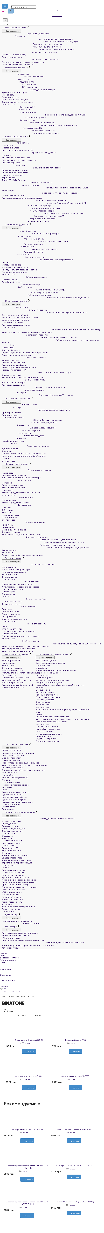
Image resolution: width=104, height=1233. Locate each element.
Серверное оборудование (29, 153)
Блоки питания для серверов (16, 157)
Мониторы (13, 165)
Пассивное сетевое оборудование (37, 259)
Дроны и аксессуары (23, 380)
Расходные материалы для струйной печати (24, 456)
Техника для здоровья (12, 767)
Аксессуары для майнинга (28, 130)
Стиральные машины (12, 601)
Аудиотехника (17, 480)
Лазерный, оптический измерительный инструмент (60, 685)
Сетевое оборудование (15, 224)
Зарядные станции (11, 909)
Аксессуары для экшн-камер (16, 502)
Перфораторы (43, 665)
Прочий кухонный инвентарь (15, 884)
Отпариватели (9, 616)
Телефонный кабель (11, 282)
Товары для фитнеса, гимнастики (18, 753)
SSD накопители (19, 84)
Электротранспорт (12, 758)
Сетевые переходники (25, 221)
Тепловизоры (8, 807)
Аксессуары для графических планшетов (22, 198)
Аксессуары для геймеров (14, 365)
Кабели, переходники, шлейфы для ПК (40, 125)
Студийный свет (10, 517)
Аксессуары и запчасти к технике (18, 649)
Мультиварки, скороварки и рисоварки (20, 587)
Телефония (14, 438)
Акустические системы (13, 487)
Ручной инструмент (45, 692)
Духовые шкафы (9, 577)
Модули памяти (18, 82)
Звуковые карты (18, 120)
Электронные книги (11, 375)
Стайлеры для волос (12, 629)
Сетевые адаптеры (22, 244)
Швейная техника (20, 641)
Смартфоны (15, 307)
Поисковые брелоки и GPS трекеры (37, 395)
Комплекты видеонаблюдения (16, 860)
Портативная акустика (13, 485)
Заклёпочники (43, 704)
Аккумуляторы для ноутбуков (31, 47)
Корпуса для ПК (18, 107)
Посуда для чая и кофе (13, 875)
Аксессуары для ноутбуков (29, 52)
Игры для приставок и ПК (14, 370)
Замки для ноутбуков (12, 57)
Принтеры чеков (10, 415)
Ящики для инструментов (48, 697)
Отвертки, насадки (45, 699)
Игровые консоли (10, 360)
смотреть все (8, 104)
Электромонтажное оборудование (19, 887)
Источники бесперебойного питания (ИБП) (44, 203)
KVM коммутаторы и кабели (30, 292)
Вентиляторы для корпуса (15, 99)
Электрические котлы (13, 687)
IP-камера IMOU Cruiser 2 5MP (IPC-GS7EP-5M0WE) (74, 1202)
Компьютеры (15, 143)
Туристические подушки (14, 799)
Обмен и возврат (8, 960)
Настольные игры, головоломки (17, 921)
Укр (5, 988)
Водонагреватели (11, 660)
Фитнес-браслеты (11, 350)
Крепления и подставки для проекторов (21, 534)
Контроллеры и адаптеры (28, 122)
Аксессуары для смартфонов (16, 325)
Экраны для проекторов (14, 530)
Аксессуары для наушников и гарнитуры (21, 492)
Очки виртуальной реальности (33, 387)
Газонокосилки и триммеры (49, 734)
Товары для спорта (11, 750)
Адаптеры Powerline (22, 252)
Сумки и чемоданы (11, 782)
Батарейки (7, 552)
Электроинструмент (46, 660)
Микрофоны (7, 490)
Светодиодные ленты (12, 841)
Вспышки (6, 512)
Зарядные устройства (25, 335)
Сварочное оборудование (48, 673)
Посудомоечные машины (14, 572)
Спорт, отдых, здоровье (15, 744)
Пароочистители (10, 611)
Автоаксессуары (10, 948)
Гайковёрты (41, 668)
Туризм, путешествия (12, 794)
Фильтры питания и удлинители (34, 200)
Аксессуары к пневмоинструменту (52, 680)
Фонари (6, 780)
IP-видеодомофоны (11, 821)
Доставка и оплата (9, 958)
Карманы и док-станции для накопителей (44, 115)
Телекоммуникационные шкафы (33, 290)
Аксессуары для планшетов (30, 59)
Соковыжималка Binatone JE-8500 (29, 1076)
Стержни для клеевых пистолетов (52, 717)
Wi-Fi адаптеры (18, 246)
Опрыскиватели (43, 736)
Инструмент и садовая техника (53, 654)
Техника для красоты (24, 624)
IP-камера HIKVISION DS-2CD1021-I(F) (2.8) (27, 1129)
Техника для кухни (21, 582)
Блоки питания (17, 109)
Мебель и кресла (10, 894)
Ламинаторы (16, 425)
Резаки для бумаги (21, 430)
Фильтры (8, 1010)
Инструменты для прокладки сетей (19, 270)
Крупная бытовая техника (28, 564)
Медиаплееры (9, 500)
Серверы (6, 155)
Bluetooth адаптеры (23, 257)
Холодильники (9, 567)
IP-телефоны (16, 254)
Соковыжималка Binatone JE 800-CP (29, 1040)
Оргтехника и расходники (16, 398)
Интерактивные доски (25, 537)
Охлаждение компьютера (28, 89)
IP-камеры (7, 853)
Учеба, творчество (21, 923)
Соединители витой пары (14, 272)
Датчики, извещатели (12, 831)
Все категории (11, 30)
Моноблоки (7, 145)
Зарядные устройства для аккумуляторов (22, 555)
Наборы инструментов (47, 695)
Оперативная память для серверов (19, 160)
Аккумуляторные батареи (28, 211)
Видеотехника (17, 497)
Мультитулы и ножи (11, 804)
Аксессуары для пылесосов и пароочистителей (25, 646)
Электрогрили (9, 591)
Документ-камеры (11, 532)
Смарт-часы (8, 347)
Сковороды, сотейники (13, 872)
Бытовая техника (12, 558)
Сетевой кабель (10, 279)
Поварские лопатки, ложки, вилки (18, 882)
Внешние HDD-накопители (15, 173)
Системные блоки (10, 148)
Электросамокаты (11, 760)
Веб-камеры (8, 190)
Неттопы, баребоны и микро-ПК (17, 150)
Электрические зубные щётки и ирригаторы (23, 770)
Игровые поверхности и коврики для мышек (45, 188)
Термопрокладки (10, 97)
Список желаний (52, 979)
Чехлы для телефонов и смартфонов (20, 317)
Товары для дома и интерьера (18, 812)
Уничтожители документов (29, 422)
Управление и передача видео (17, 863)
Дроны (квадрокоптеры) (13, 382)
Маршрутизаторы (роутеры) (30, 233)
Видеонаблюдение (11, 850)
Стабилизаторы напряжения (31, 208)
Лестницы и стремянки (47, 726)
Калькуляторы (17, 433)
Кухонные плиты (10, 574)
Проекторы (7, 525)
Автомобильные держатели (15, 935)
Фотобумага (8, 451)
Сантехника (8, 911)
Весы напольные (10, 772)
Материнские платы (23, 76)
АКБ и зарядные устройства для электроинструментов (62, 719)
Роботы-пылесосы (11, 614)
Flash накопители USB (12, 175)
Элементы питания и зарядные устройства (45, 547)
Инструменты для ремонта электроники (43, 213)
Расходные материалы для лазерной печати (24, 453)
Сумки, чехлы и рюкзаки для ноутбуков (40, 41)
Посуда (5, 867)
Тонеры (5, 458)
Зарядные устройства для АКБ (33, 216)
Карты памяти (9, 177)
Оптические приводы (24, 117)
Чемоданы (7, 787)
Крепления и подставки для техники (38, 545)
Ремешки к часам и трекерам (16, 355)
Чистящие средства (23, 435)
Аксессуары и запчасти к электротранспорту (24, 765)
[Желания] (27, 1091)
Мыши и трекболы (20, 185)
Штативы (6, 507)
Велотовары (8, 809)
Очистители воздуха (12, 668)
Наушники (7, 483)
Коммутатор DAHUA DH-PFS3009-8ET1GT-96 (74, 1129)
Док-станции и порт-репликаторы (37, 39)
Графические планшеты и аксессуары (40, 193)
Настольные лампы (11, 843)
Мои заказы (52, 968)
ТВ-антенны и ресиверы (14, 475)
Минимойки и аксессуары (48, 729)
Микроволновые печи (12, 589)
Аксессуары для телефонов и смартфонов (44, 312)
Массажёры (7, 775)
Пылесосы (7, 609)
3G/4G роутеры (19, 231)
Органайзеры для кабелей (15, 315)
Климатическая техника (15, 654)
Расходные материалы (25, 446)
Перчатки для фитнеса (13, 755)
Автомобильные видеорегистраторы (20, 933)
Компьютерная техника (15, 136)
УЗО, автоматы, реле (12, 892)
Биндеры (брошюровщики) (29, 428)
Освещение (7, 836)
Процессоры (15, 74)
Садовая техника (44, 731)
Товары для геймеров (24, 357)
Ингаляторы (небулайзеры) (15, 777)
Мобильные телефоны (24, 310)
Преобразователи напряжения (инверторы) (23, 940)
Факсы (9, 443)
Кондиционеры (9, 663)
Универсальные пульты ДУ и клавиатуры (21, 477)
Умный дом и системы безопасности (38, 818)
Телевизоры (7, 473)
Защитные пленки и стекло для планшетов (23, 62)
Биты (38, 712)
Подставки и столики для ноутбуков (38, 49)
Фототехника (16, 505)
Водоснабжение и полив (47, 741)
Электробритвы (10, 633)
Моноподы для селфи (12, 322)
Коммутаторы (16, 236)
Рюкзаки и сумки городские (15, 785)
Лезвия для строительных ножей (51, 721)
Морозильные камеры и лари (16, 569)
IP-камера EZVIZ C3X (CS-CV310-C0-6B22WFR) (74, 1166)
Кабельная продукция (24, 277)
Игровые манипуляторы (13, 362)
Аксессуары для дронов (13, 385)
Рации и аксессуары (23, 390)
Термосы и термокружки (14, 870)
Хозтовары (7, 904)
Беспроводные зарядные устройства (39, 337)
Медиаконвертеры (21, 284)
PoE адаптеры (17, 287)
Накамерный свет (10, 515)
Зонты (5, 789)
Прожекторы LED (10, 848)
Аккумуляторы (9, 550)
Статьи (3, 963)
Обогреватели (9, 675)
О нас (3, 955)
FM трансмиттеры (11, 938)
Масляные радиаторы (13, 682)
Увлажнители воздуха (12, 670)
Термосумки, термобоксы (14, 797)
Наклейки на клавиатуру (14, 54)
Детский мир (10, 915)
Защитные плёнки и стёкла (15, 320)
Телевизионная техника (26, 470)
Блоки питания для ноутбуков (32, 44)
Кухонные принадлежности (15, 877)
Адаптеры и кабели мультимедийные (39, 540)
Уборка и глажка (19, 606)
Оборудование (43, 690)
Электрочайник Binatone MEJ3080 (75, 1076)
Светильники (8, 845)
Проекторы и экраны (23, 522)
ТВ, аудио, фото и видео (15, 464)
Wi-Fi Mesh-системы (23, 239)
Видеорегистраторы (12, 858)
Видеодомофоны (10, 823)
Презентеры (8, 527)
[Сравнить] (30, 1091)
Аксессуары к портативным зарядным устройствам (27, 332)
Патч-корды (8, 262)
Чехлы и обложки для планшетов (18, 64)
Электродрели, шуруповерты (50, 663)
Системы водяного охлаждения (17, 102)
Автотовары (9, 926)
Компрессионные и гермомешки (17, 802)
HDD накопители (19, 87)
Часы (8, 345)
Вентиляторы (8, 665)
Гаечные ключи (43, 702)
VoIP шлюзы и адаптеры (26, 295)
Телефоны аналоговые (13, 441)
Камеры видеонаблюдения (15, 855)
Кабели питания (19, 112)
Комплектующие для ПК (15, 67)
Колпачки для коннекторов (15, 267)
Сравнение (52, 973)
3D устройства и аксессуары (32, 420)
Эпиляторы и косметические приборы (20, 636)
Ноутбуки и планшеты (14, 27)
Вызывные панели (10, 826)
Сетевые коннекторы (12, 265)
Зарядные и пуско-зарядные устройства (43, 943)
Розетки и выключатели (13, 889)
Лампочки (7, 838)
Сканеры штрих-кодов (13, 417)
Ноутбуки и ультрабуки (25, 33)
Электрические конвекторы (16, 677)
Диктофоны (14, 392)
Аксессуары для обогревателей (17, 685)
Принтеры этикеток (11, 412)
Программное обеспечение (30, 133)
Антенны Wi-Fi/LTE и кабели (30, 249)
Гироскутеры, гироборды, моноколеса (20, 763)
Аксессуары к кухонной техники (17, 651)
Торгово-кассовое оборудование (36, 410)
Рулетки (40, 687)
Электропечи (8, 594)
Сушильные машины (11, 604)
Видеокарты (15, 79)
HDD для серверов (11, 162)
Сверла (39, 714)
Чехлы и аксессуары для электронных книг (23, 377)
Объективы (7, 510)
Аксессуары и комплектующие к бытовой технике (51, 644)
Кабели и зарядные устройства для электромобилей (28, 945)
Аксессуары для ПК (22, 128)
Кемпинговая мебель (12, 902)
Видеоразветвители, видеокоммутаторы (43, 542)
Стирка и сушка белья (24, 599)
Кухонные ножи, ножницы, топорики (19, 880)
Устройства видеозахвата (29, 218)
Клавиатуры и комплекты (27, 182)
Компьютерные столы (12, 899)
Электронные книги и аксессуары (36, 372)
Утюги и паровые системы (14, 619)
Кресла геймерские (11, 897)
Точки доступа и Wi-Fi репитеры (35, 241)
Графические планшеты (13, 195)
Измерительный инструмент (49, 682)
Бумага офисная (10, 448)
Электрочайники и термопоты (17, 584)
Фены (4, 626)
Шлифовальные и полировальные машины (56, 670)
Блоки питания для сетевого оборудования (45, 297)
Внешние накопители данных (32, 168)
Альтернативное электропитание (18, 906)
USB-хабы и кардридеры (27, 205)
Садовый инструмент (46, 739)
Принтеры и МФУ (19, 405)
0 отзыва (26, 1043)
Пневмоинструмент (45, 677)
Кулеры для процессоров (14, 92)
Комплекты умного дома (13, 828)
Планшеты (13, 36)
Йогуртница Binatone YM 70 (75, 1040)
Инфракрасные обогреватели (16, 680)
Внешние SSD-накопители (15, 170)
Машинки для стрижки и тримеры (18, 631)
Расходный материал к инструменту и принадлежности (63, 709)
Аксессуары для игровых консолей (19, 367)
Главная (3, 953)
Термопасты (8, 95)
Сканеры (12, 407)
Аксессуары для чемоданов (15, 792)
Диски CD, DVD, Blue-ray (14, 180)
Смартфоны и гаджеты (15, 301)
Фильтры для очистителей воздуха (19, 673)
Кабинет (52, 984)
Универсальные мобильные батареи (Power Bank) (51, 330)
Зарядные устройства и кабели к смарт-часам (25, 352)
